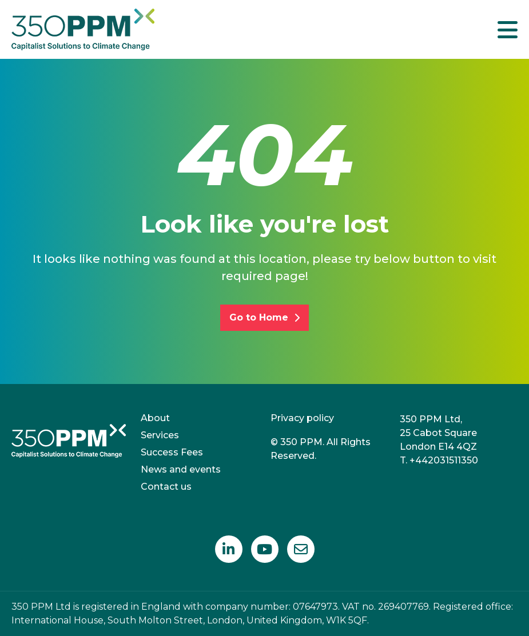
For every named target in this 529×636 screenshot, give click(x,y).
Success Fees (172, 452)
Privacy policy (302, 418)
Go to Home (264, 317)
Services (160, 435)
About (155, 418)
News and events (181, 469)
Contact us (166, 486)
